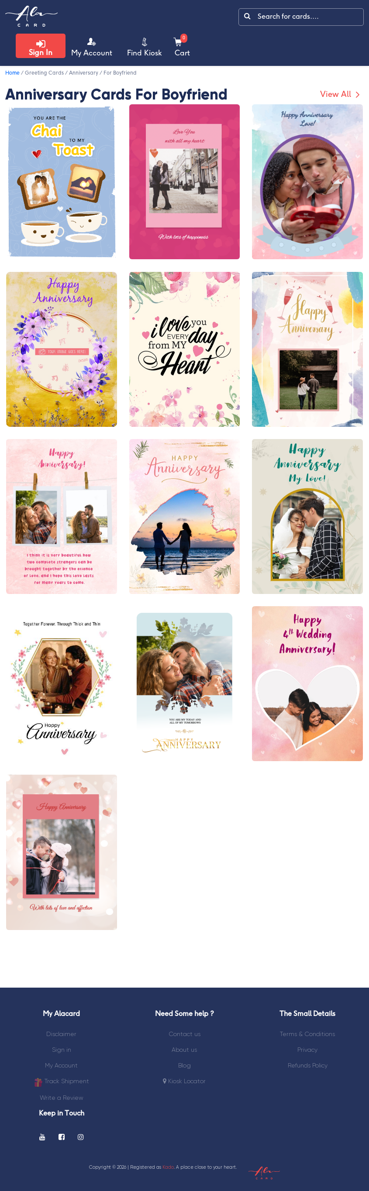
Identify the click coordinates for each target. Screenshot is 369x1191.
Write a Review (61, 1097)
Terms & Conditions (307, 1033)
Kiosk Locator (184, 1081)
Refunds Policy (308, 1065)
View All (341, 94)
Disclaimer (61, 1033)
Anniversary (83, 73)
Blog (184, 1065)
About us (184, 1049)
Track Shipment (61, 1082)
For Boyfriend (120, 73)
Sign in (61, 1049)
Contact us (184, 1033)
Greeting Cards (44, 73)
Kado (168, 1167)
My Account (61, 1065)
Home (12, 73)
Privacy (307, 1049)
